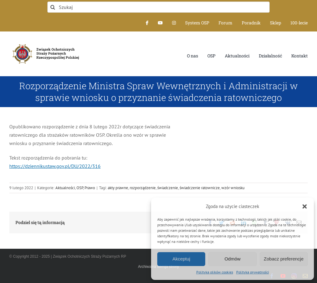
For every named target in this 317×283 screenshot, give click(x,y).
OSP (79, 187)
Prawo (90, 187)
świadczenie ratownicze (200, 187)
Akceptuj (181, 258)
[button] (305, 206)
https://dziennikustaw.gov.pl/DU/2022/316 (55, 166)
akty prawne (118, 187)
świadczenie (167, 187)
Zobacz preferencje (283, 258)
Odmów (232, 258)
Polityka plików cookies (214, 272)
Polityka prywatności (252, 272)
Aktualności (65, 187)
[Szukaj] (158, 7)
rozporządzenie (143, 187)
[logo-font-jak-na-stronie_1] (44, 43)
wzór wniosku (233, 187)
